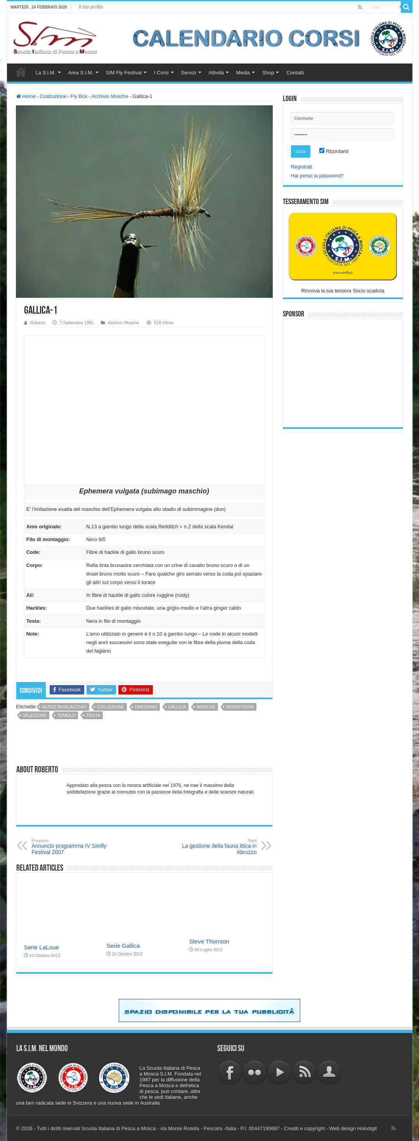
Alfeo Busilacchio (64, 707)
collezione (110, 707)
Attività (216, 73)
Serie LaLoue (41, 947)
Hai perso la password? (317, 176)
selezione (35, 715)
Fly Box (79, 96)
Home (21, 72)
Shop (268, 73)
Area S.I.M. (80, 73)
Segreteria (240, 707)
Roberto (37, 322)
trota (93, 715)
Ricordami (333, 151)
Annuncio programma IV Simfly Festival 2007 (71, 846)
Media (243, 73)
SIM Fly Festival (124, 73)
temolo (66, 715)
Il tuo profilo (91, 7)
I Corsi (161, 73)
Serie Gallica (123, 945)
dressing (146, 707)
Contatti (295, 73)
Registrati (301, 167)
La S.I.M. (46, 73)
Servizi (188, 73)
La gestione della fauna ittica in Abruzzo (217, 846)
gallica (177, 707)
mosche (206, 707)
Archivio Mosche (110, 96)
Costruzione (53, 96)
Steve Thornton (209, 941)
